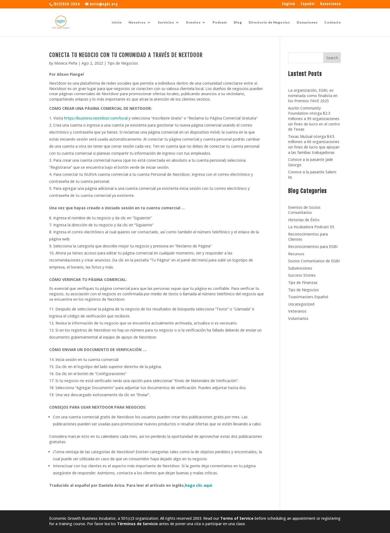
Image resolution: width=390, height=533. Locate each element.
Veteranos (297, 311)
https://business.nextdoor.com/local (96, 118)
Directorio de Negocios (269, 22)
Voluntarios (298, 318)
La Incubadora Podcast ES (311, 226)
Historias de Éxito (303, 219)
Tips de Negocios (122, 63)
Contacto (332, 22)
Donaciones (330, 4)
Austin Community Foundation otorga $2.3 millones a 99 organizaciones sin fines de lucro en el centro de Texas (314, 118)
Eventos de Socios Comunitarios (304, 210)
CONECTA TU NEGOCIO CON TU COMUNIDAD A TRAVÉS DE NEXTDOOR (126, 54)
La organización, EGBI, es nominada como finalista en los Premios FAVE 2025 (313, 95)
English (288, 4)
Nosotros (137, 22)
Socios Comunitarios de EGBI (314, 260)
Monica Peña (65, 63)
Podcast (220, 22)
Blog (238, 22)
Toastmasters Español (308, 296)
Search (332, 57)
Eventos (193, 22)
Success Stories (302, 275)
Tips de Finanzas (303, 282)
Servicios (166, 22)
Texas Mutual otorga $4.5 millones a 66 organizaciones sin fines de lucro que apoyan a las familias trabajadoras (313, 144)
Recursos (296, 253)
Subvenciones (300, 268)
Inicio (117, 22)
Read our (228, 518)
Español (308, 4)
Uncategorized (301, 304)
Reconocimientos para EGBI (313, 246)
